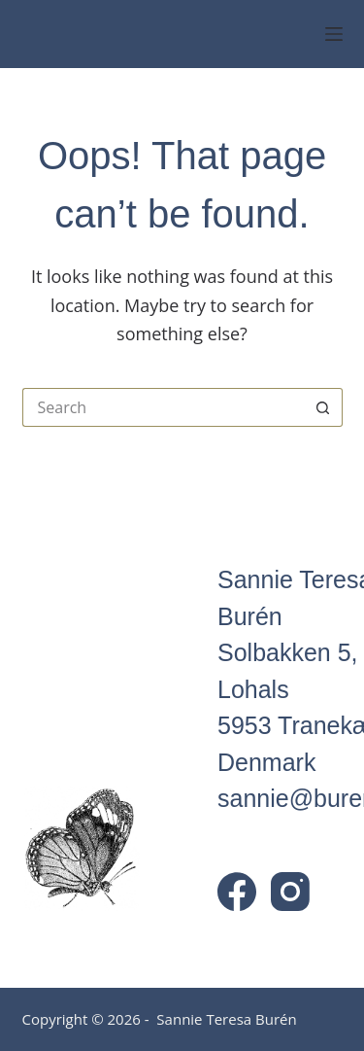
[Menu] (334, 34)
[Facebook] (236, 891)
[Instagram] (290, 891)
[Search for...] (163, 407)
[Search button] (323, 407)
